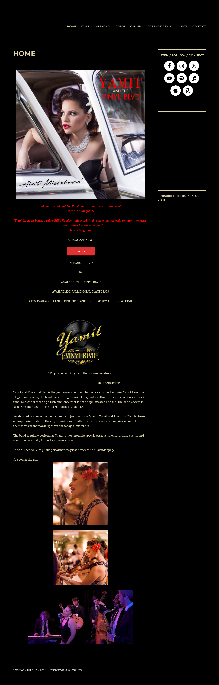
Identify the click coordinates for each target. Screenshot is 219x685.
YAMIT (85, 26)
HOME (71, 26)
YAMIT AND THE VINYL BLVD (29, 670)
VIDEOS (120, 26)
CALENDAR (102, 26)
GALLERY (136, 26)
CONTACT (199, 26)
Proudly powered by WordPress (65, 670)
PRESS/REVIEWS (159, 26)
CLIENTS (182, 26)
